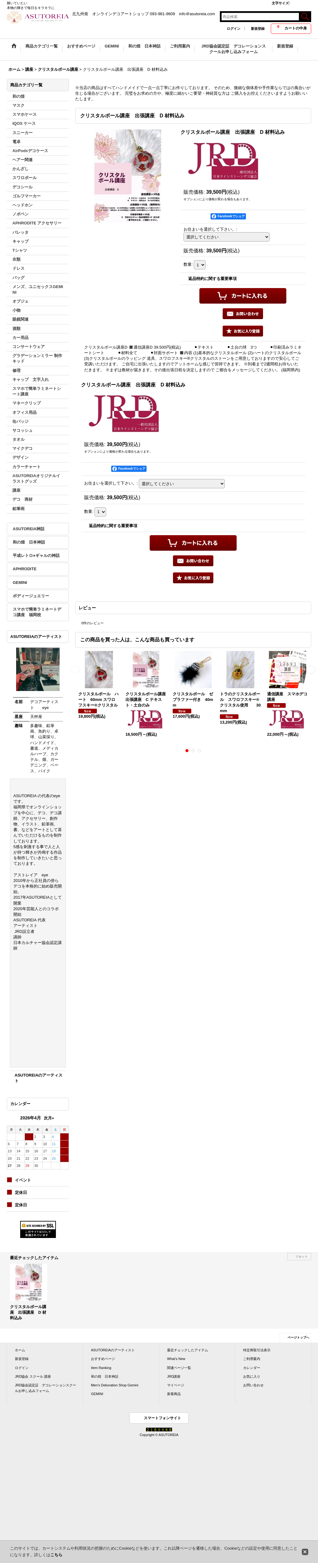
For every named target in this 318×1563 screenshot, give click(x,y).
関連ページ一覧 (179, 1368)
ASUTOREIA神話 (28, 528)
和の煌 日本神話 (29, 542)
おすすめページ (103, 1359)
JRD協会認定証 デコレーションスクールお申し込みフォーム (45, 1388)
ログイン (233, 28)
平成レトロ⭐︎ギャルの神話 (36, 555)
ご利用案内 (251, 1359)
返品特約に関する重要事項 (212, 278)
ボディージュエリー (31, 596)
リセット (301, 1256)
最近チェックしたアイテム (187, 1350)
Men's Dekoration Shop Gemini (115, 1385)
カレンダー (251, 1368)
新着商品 (174, 1394)
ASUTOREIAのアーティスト (113, 1350)
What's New (176, 1359)
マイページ (175, 1385)
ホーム (20, 1350)
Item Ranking (101, 1368)
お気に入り (251, 1376)
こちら (56, 1554)
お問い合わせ (253, 1385)
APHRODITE (25, 569)
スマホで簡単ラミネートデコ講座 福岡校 (37, 612)
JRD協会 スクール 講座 (33, 1376)
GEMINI (20, 582)
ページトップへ (298, 1337)
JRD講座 (173, 1376)
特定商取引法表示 (256, 1350)
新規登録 (258, 28)
